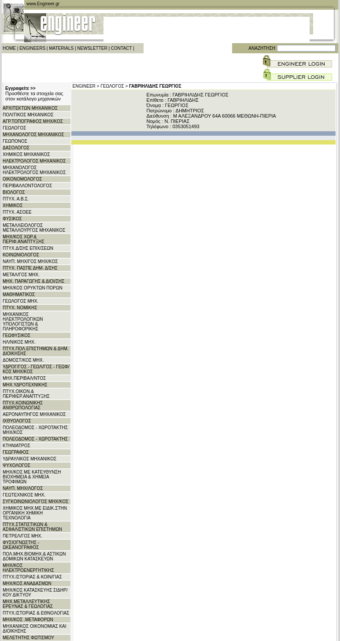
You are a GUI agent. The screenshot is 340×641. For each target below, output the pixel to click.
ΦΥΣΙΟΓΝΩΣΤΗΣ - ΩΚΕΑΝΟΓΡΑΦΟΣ (21, 545)
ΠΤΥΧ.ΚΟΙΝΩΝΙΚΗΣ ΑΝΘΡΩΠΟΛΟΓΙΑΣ (23, 405)
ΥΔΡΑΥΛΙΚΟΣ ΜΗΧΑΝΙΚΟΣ (29, 458)
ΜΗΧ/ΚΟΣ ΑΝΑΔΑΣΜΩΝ (27, 583)
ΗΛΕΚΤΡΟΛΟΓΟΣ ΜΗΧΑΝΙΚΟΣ (34, 161)
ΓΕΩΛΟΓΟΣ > (114, 86)
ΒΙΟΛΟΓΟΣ (14, 192)
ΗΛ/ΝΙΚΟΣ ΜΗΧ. (19, 342)
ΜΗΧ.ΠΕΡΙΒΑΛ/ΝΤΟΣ (24, 378)
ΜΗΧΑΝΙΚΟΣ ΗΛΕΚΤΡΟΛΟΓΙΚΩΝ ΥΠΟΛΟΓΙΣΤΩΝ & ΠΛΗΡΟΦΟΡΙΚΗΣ (23, 321)
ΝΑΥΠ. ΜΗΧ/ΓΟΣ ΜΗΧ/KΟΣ (30, 261)
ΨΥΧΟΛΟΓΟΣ (16, 465)
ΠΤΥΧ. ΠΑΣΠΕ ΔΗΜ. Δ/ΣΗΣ (30, 268)
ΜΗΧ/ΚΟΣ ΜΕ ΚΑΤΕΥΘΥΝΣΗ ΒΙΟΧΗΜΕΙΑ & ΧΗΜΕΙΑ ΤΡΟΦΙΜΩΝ (32, 477)
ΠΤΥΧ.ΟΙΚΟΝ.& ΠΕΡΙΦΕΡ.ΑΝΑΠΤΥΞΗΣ (26, 394)
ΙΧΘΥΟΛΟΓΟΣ (17, 421)
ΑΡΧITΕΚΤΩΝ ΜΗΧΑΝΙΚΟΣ (30, 108)
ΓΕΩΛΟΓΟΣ (14, 128)
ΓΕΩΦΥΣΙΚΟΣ (16, 335)
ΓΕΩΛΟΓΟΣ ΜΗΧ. (20, 301)
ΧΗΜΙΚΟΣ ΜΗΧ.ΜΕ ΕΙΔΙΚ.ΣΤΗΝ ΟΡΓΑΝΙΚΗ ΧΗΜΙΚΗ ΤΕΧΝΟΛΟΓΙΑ (35, 513)
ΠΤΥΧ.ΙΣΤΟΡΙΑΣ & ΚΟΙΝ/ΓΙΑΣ (32, 576)
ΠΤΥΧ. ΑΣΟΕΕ (17, 212)
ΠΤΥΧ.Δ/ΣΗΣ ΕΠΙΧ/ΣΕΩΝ (28, 248)
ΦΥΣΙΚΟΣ (12, 218)
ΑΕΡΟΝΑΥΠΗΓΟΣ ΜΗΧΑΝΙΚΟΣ (34, 414)
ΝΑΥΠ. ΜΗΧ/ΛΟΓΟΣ (23, 488)
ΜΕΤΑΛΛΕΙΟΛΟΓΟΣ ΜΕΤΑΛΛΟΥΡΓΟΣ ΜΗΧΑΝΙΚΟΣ (34, 228)
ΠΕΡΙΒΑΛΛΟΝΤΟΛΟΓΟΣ (27, 185)
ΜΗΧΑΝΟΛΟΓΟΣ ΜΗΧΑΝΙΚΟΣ (33, 134)
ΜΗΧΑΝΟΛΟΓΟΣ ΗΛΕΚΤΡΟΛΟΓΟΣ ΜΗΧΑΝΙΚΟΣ (34, 170)
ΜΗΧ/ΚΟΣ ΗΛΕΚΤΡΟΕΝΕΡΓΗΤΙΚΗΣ (28, 568)
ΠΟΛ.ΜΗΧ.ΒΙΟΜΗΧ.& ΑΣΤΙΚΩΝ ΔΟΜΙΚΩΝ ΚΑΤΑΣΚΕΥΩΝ (34, 556)
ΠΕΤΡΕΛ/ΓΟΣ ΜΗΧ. (22, 536)
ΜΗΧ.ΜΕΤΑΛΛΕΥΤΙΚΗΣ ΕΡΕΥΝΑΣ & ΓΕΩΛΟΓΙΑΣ (28, 604)
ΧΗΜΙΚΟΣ (12, 205)
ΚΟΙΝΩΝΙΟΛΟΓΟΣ (21, 254)
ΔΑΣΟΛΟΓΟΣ (16, 147)
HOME (9, 48)
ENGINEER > (86, 86)
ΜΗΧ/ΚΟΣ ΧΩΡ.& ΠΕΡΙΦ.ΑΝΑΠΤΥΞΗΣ (23, 239)
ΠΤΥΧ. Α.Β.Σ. (16, 198)
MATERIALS (61, 48)
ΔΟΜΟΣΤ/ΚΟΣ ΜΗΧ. (23, 360)
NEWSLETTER (92, 48)
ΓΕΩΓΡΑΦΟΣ (16, 452)
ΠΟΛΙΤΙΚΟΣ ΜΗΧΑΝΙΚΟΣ (28, 114)
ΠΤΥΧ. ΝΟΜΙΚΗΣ (20, 307)
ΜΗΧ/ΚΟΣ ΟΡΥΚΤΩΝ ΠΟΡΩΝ (33, 287)
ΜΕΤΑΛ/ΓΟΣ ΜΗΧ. (21, 274)
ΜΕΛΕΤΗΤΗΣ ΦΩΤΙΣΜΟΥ (28, 637)
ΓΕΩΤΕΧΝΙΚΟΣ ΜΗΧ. (24, 495)
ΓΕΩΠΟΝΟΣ (15, 141)
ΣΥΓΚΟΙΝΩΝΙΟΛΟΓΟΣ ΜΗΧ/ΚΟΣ (35, 501)
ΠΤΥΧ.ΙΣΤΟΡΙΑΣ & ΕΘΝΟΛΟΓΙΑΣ (36, 613)
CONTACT (121, 48)
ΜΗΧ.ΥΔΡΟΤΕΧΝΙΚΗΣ (25, 384)
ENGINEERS (32, 48)
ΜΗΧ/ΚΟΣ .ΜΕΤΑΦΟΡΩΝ (28, 619)
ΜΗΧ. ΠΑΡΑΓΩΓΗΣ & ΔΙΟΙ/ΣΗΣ (33, 281)
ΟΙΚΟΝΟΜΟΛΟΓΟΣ (22, 179)
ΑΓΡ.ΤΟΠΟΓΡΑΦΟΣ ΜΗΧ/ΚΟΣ (33, 121)
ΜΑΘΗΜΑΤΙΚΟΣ (19, 294)
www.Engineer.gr (42, 3)
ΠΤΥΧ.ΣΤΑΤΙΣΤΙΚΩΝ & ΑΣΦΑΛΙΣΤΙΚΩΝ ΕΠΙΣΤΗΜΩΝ (32, 527)
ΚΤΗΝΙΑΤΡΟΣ (16, 445)
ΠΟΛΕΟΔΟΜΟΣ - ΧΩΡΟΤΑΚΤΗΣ (35, 439)
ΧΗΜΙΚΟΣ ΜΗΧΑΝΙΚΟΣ (26, 154)
